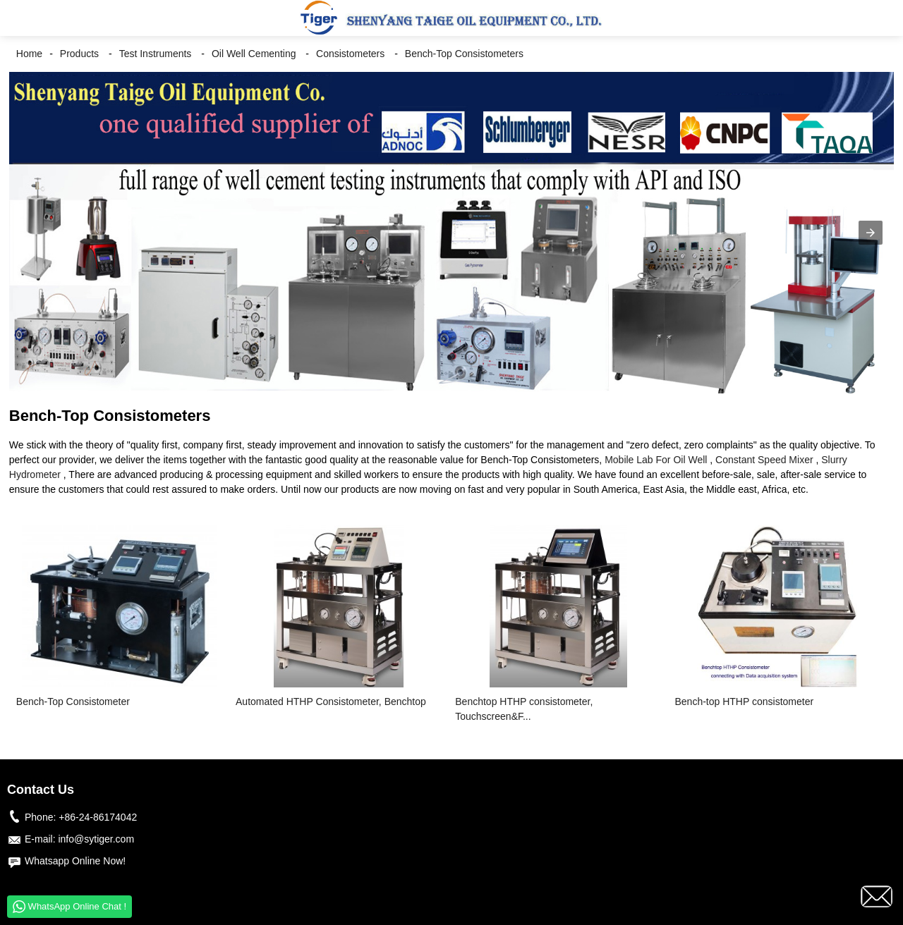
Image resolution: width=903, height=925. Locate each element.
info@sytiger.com (96, 839)
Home (29, 53)
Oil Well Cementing (254, 53)
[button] (21, 18)
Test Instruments (155, 53)
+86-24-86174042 (98, 817)
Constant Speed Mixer (764, 459)
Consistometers (350, 53)
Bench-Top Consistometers (464, 53)
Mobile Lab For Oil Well (656, 459)
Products (79, 53)
